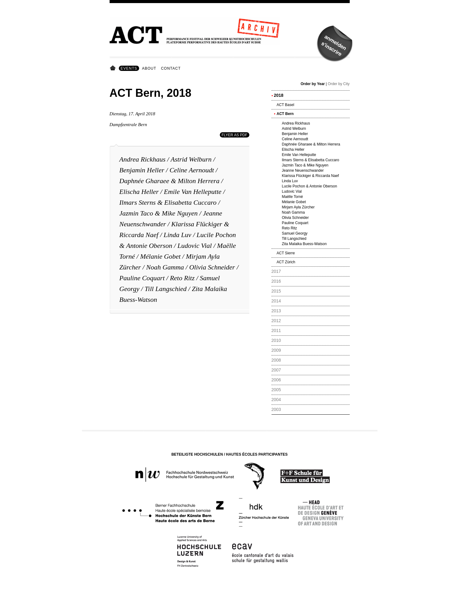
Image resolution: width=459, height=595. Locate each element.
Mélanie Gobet (160, 256)
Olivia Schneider (212, 267)
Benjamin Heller (141, 170)
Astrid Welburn (191, 159)
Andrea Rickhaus (142, 159)
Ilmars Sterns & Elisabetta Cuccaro (168, 202)
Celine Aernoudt (192, 170)
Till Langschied (166, 289)
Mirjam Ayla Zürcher (298, 207)
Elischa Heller (139, 191)
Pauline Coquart (142, 278)
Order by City (339, 84)
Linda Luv (177, 235)
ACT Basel (285, 105)
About (149, 68)
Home (114, 68)
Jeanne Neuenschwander (303, 170)
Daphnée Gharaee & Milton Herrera (169, 181)
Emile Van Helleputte (192, 191)
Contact (171, 68)
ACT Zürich (286, 262)
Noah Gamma (165, 267)
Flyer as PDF (235, 135)
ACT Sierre (286, 253)
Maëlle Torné (292, 197)
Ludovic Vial (195, 245)
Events (129, 68)
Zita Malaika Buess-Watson (304, 244)
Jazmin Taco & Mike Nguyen (158, 213)
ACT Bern (285, 114)
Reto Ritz (182, 278)
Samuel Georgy (295, 233)
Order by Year (313, 84)
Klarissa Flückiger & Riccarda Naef (310, 176)
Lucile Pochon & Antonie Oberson (309, 186)
